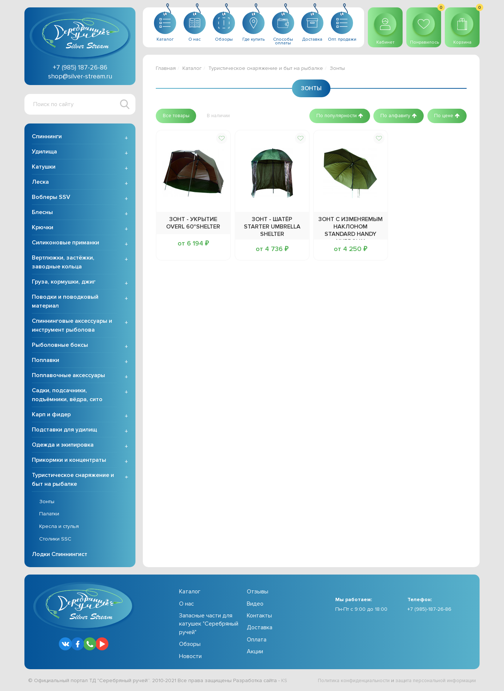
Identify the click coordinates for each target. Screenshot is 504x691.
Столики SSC (55, 539)
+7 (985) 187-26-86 (80, 67)
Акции (255, 652)
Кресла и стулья (59, 527)
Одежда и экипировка (63, 445)
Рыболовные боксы (60, 345)
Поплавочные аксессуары (68, 376)
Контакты (259, 616)
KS (284, 681)
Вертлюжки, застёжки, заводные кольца (63, 263)
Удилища (44, 152)
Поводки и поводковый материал (65, 302)
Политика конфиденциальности (343, 681)
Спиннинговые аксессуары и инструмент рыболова (72, 326)
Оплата (256, 640)
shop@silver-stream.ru (80, 76)
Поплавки (45, 361)
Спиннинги (47, 137)
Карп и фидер (51, 415)
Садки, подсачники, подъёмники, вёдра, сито (67, 395)
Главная (166, 68)
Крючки (42, 228)
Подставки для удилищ (64, 430)
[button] (177, 115)
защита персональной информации (432, 681)
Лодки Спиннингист (59, 555)
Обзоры (190, 644)
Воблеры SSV (51, 197)
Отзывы (257, 592)
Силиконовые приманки (65, 243)
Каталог (192, 68)
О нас (186, 604)
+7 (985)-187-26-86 (429, 610)
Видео (255, 604)
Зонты (46, 502)
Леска (40, 182)
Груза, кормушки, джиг (63, 282)
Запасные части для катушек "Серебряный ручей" (208, 625)
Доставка (259, 628)
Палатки (49, 515)
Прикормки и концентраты (69, 460)
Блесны (42, 213)
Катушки (44, 167)
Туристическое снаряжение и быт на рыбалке (73, 480)
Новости (190, 657)
